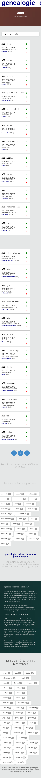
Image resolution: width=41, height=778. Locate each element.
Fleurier (4, 342)
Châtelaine (5, 198)
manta (23, 737)
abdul (20, 534)
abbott (20, 494)
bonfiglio (7, 693)
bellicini (18, 683)
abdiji (16, 524)
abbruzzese (20, 499)
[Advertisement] (19, 242)
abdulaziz (34, 539)
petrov (19, 747)
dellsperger (23, 703)
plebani (32, 747)
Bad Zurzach (6, 100)
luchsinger (8, 737)
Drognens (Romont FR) (9, 325)
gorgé (19, 718)
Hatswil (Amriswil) (7, 391)
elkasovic (33, 708)
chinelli (20, 698)
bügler (21, 693)
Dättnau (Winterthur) (8, 276)
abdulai (20, 539)
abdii (34, 519)
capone (7, 698)
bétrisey (7, 688)
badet (30, 673)
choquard (8, 703)
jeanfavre (20, 723)
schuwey (21, 757)
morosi (20, 742)
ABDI (11, 34)
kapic (33, 723)
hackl (6, 723)
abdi (22, 519)
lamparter (18, 732)
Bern (3, 149)
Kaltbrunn (5, 423)
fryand (32, 713)
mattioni (7, 742)
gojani (6, 718)
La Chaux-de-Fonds (8, 439)
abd (18, 504)
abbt (34, 499)
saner (33, 752)
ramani (19, 752)
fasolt (19, 713)
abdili (28, 524)
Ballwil (4, 116)
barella (25, 678)
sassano (7, 757)
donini (20, 708)
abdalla (30, 504)
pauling (6, 747)
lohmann (33, 732)
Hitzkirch (4, 407)
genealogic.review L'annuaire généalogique (21, 555)
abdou (33, 529)
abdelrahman (23, 514)
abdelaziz (32, 509)
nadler (34, 742)
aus (18, 673)
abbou (33, 494)
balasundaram (9, 678)
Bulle (3, 165)
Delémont (5, 293)
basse (6, 683)
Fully (3, 374)
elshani (7, 713)
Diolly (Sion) (5, 309)
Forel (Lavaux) (6, 358)
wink (20, 762)
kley (6, 728)
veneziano (7, 762)
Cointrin (4, 230)
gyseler (32, 718)
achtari (6, 673)
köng (29, 728)
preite (6, 752)
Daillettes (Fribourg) (8, 260)
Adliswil (4, 68)
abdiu (21, 529)
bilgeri (21, 688)
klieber (17, 728)
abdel (19, 509)
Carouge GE (5, 182)
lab (5, 732)
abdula (32, 534)
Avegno (4, 84)
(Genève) (4, 51)
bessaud (32, 683)
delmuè (7, 708)
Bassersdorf (5, 133)
